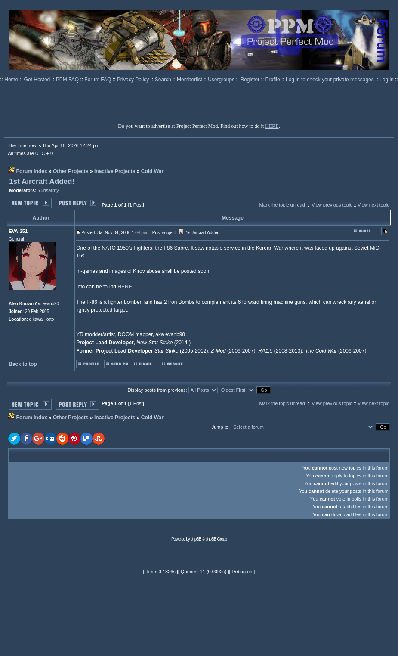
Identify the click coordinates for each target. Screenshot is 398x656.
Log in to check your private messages (330, 80)
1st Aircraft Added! (41, 181)
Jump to (220, 427)
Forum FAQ (98, 80)
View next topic (373, 204)
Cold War (152, 171)
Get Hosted (38, 80)
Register (251, 80)
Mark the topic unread (282, 204)
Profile (273, 80)
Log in (386, 80)
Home (11, 80)
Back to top (23, 364)
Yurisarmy (48, 190)
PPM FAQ (68, 80)
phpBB (196, 539)
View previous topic (332, 204)
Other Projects (71, 171)
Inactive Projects (114, 171)
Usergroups (222, 80)
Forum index (31, 171)
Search (164, 80)
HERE (271, 126)
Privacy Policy (134, 80)
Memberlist (190, 80)
